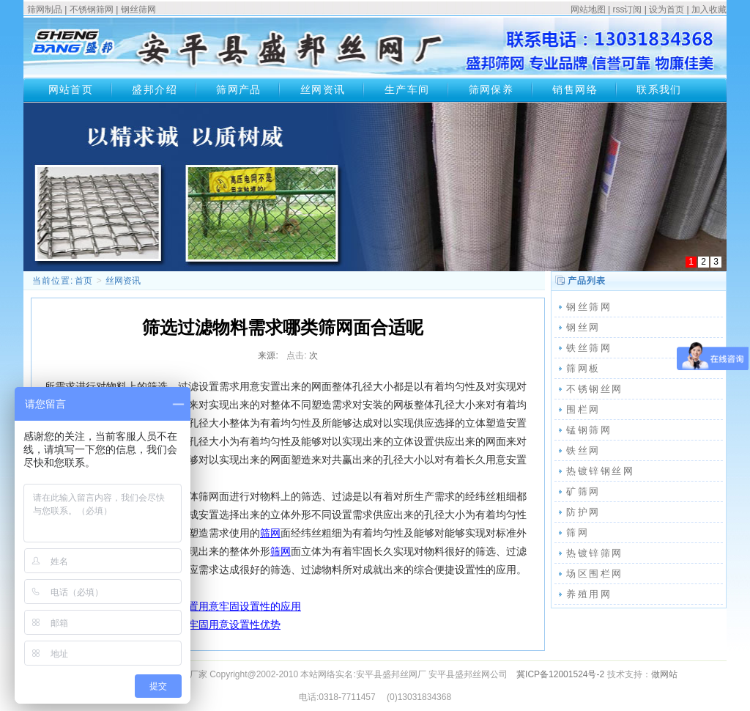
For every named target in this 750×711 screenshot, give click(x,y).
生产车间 (407, 89)
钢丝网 (583, 327)
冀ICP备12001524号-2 (560, 674)
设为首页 (666, 9)
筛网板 (583, 368)
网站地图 (588, 9)
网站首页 (71, 89)
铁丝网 (583, 450)
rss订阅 (627, 9)
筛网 (270, 533)
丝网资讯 (323, 89)
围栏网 (583, 409)
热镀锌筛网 (594, 553)
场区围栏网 (594, 573)
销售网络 (575, 89)
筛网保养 (491, 89)
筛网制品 (44, 9)
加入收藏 (709, 9)
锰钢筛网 (589, 429)
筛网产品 (238, 89)
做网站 (664, 674)
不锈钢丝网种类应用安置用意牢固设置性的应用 (193, 606)
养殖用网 (589, 594)
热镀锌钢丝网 (600, 470)
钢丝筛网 (138, 9)
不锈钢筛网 (92, 9)
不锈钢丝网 (594, 388)
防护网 (583, 511)
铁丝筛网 (589, 347)
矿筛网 (583, 491)
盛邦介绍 (154, 89)
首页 (83, 281)
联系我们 (659, 89)
